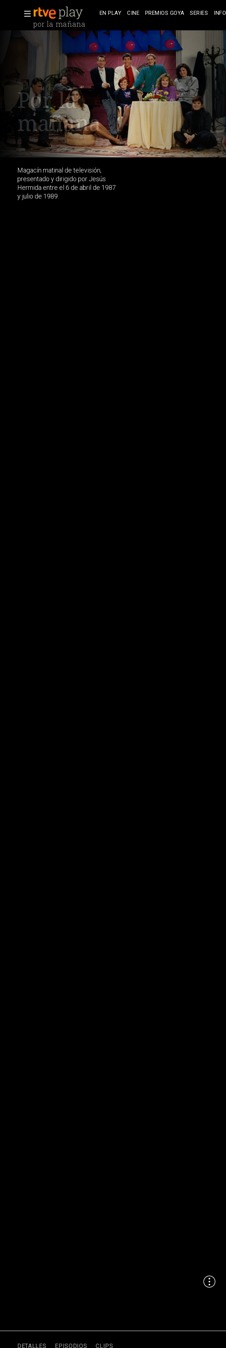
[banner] (65, 13)
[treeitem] (110, 13)
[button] (25, 14)
